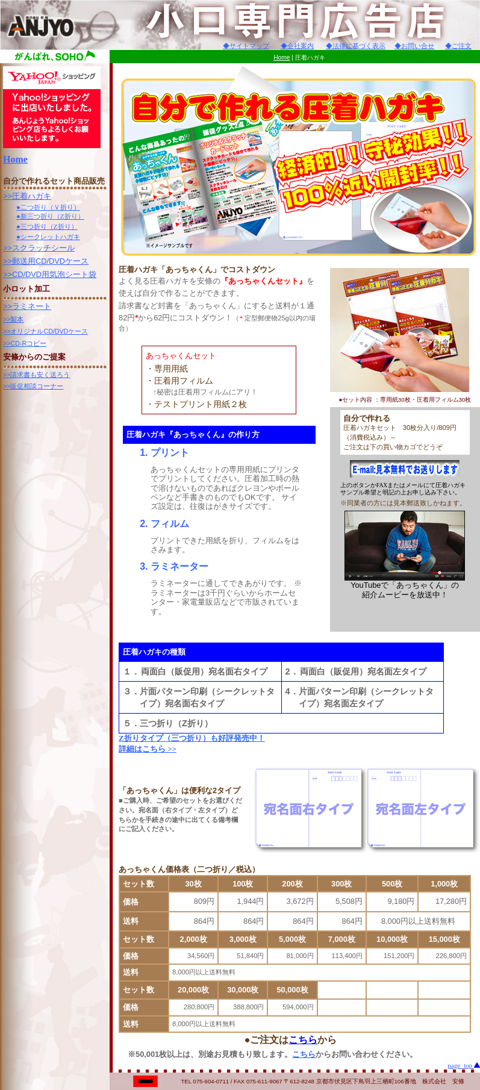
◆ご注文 (458, 45)
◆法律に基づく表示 (355, 45)
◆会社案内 (297, 45)
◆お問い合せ (414, 45)
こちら (302, 1040)
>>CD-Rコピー (24, 343)
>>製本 (13, 319)
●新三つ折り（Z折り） (50, 216)
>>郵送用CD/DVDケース (46, 261)
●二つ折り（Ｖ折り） (48, 207)
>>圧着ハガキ (27, 196)
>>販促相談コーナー (33, 386)
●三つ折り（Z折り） (47, 226)
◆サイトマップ (246, 45)
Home (281, 57)
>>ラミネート (27, 306)
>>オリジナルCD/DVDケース (45, 331)
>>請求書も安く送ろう (36, 374)
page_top (463, 1065)
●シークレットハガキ (48, 236)
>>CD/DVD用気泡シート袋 (49, 274)
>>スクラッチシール (39, 247)
